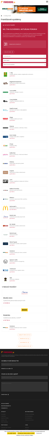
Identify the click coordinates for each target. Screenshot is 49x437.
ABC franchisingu (29, 411)
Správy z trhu (4, 420)
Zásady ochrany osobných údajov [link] (24, 435)
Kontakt (27, 429)
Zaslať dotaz (5, 394)
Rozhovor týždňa (4, 418)
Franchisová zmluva (29, 420)
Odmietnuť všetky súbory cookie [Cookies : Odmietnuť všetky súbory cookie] (26, 433)
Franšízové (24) (24, 338)
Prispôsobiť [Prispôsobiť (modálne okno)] (39, 433)
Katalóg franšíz (7, 15)
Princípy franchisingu (29, 414)
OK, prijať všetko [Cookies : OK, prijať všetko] (12, 433)
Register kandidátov (6, 405)
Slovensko (3, 414)
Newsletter (3, 429)
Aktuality (3, 411)
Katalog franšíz (5, 403)
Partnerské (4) (24, 342)
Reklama (27, 427)
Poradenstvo (4, 408)
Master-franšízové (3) (24, 346)
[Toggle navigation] (47, 1)
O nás (26, 425)
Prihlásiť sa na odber (6, 368)
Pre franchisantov (29, 416)
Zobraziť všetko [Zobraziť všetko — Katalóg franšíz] (8, 52)
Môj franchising (4, 422)
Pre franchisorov (28, 418)
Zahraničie (3, 416)
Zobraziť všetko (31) (24, 334)
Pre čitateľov (4, 425)
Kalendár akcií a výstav (6, 427)
